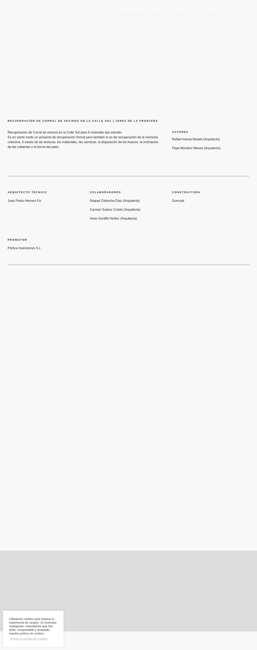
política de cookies (32, 633)
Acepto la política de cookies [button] (29, 638)
